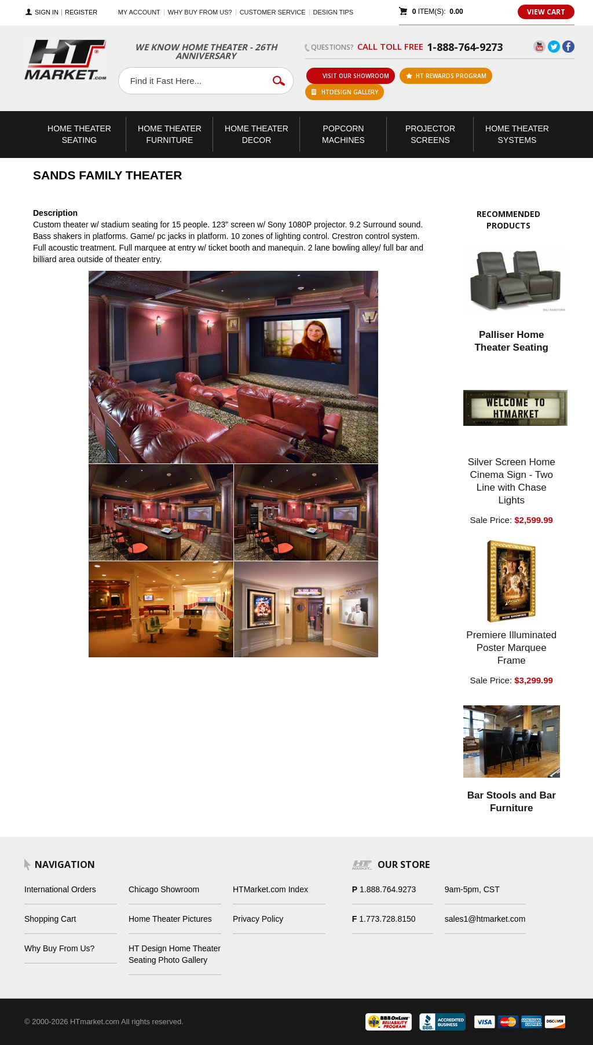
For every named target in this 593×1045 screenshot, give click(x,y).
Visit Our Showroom (351, 76)
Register (81, 12)
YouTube (539, 47)
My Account (139, 12)
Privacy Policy (258, 918)
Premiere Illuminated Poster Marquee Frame (511, 648)
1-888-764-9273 (465, 47)
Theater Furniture (170, 134)
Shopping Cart (50, 918)
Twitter (554, 47)
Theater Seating (79, 134)
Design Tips (333, 12)
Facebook (568, 47)
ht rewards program (446, 76)
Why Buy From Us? (59, 948)
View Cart (546, 12)
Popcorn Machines (343, 134)
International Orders (60, 889)
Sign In (46, 12)
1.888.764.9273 (388, 889)
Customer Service (273, 12)
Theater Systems (517, 134)
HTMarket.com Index (270, 889)
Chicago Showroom (164, 889)
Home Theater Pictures (170, 918)
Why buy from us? (200, 12)
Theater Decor (256, 134)
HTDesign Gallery (345, 92)
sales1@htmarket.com (485, 918)
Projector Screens (430, 134)
